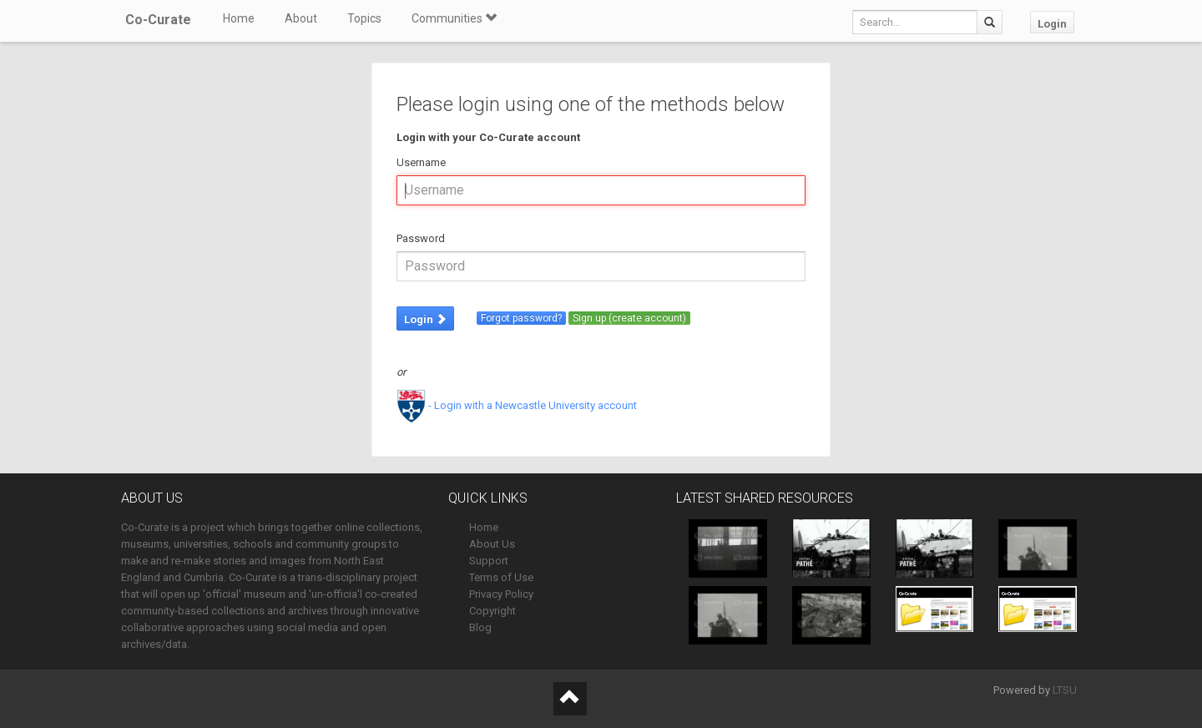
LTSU (1065, 690)
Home (239, 18)
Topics (364, 18)
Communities (454, 18)
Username (421, 162)
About (301, 18)
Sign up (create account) (629, 318)
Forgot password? (521, 318)
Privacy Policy (501, 594)
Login (1052, 24)
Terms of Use (501, 577)
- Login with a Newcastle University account (516, 405)
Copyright (492, 610)
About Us (492, 544)
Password (420, 238)
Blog (480, 627)
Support (488, 560)
